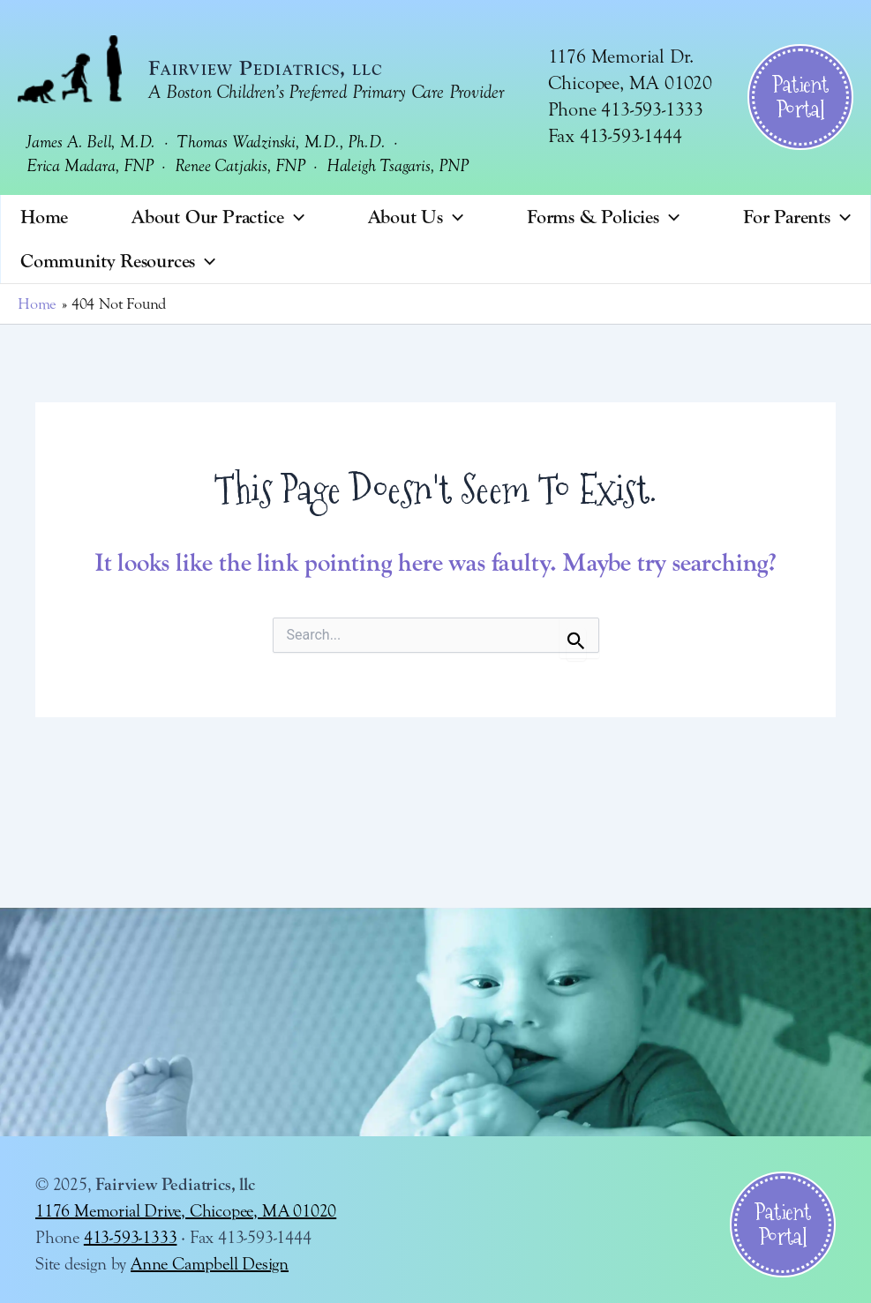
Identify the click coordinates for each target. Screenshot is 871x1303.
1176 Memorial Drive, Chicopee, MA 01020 (185, 1211)
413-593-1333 (130, 1237)
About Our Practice (217, 217)
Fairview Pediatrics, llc (265, 68)
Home (44, 217)
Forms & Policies (603, 217)
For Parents (797, 217)
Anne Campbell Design (210, 1264)
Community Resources (117, 261)
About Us (416, 217)
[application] (294, 217)
